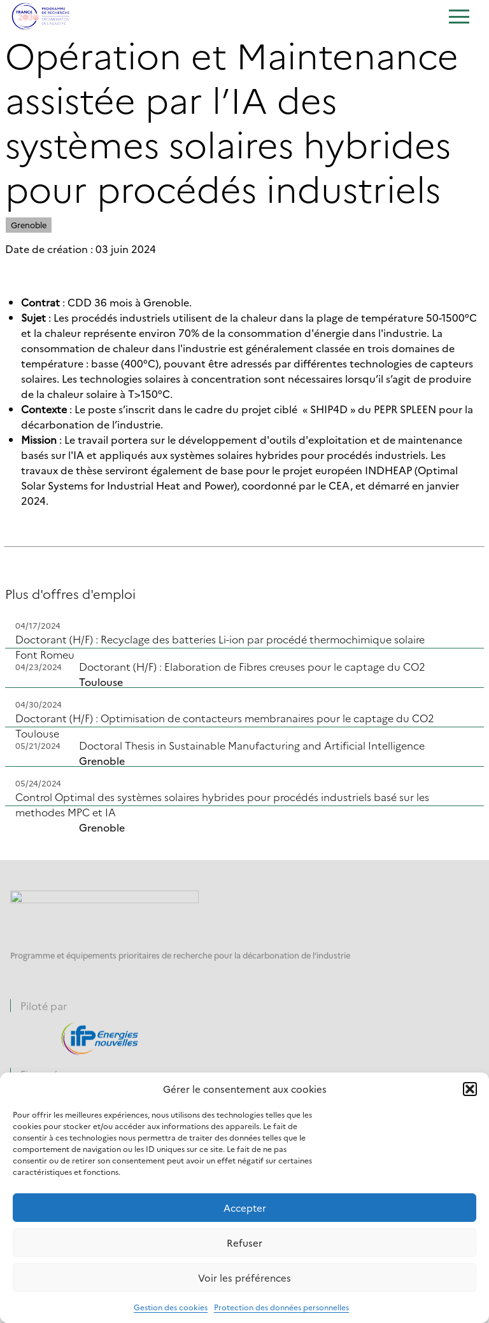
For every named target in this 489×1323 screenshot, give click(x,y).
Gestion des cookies (171, 1306)
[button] (470, 1089)
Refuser (244, 1242)
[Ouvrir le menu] (458, 18)
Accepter (244, 1207)
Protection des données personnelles (281, 1306)
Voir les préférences (244, 1277)
